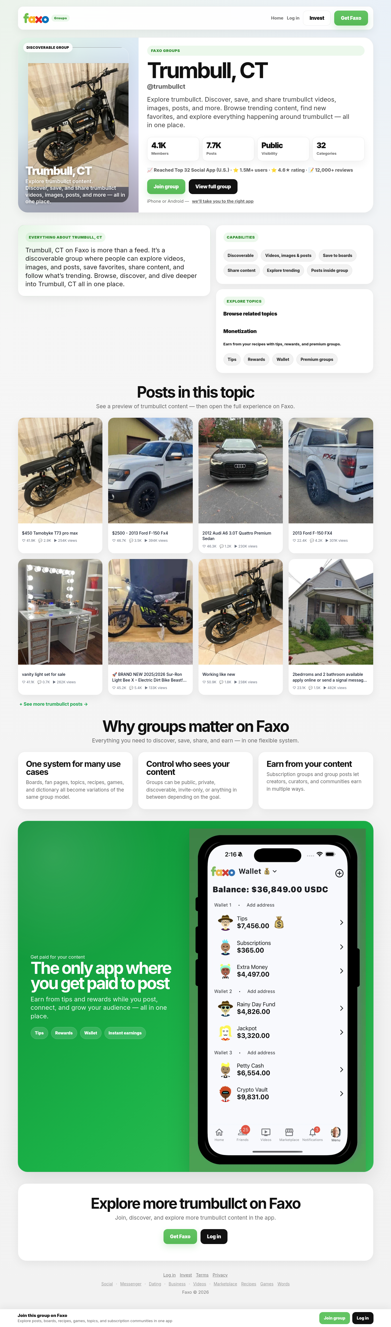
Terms (202, 1275)
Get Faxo (351, 18)
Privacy (220, 1275)
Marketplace (225, 1283)
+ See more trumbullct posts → (54, 704)
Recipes (248, 1283)
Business (177, 1283)
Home (277, 18)
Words (283, 1283)
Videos (199, 1283)
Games (266, 1283)
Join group (166, 186)
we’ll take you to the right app (223, 201)
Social (107, 1283)
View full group (213, 186)
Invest (317, 18)
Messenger (130, 1283)
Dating (155, 1283)
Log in (293, 18)
